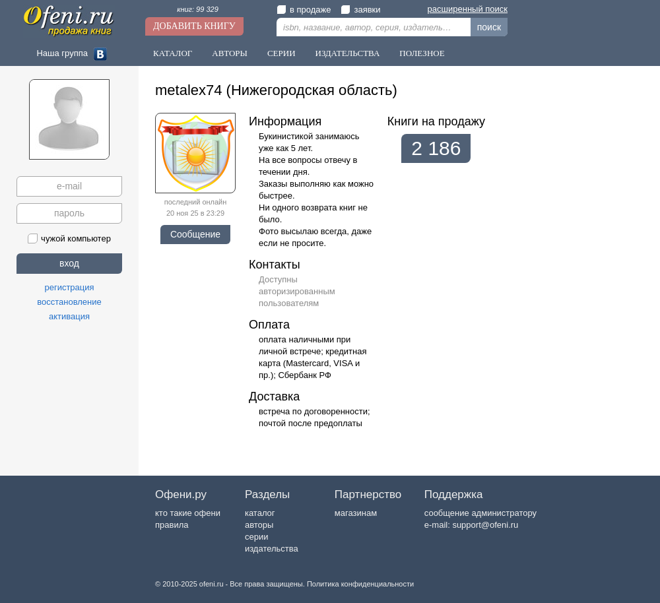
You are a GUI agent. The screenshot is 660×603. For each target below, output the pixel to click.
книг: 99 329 (197, 9)
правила (171, 525)
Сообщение (195, 234)
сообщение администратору (480, 513)
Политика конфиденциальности (360, 584)
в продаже (304, 10)
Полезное (421, 53)
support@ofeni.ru (485, 525)
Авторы (230, 53)
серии (256, 537)
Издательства (347, 53)
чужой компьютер (69, 238)
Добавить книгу (194, 26)
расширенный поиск (468, 9)
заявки (360, 10)
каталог (260, 513)
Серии (281, 53)
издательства (271, 549)
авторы (259, 525)
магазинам (356, 513)
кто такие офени (187, 513)
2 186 (436, 148)
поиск (489, 27)
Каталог (172, 53)
